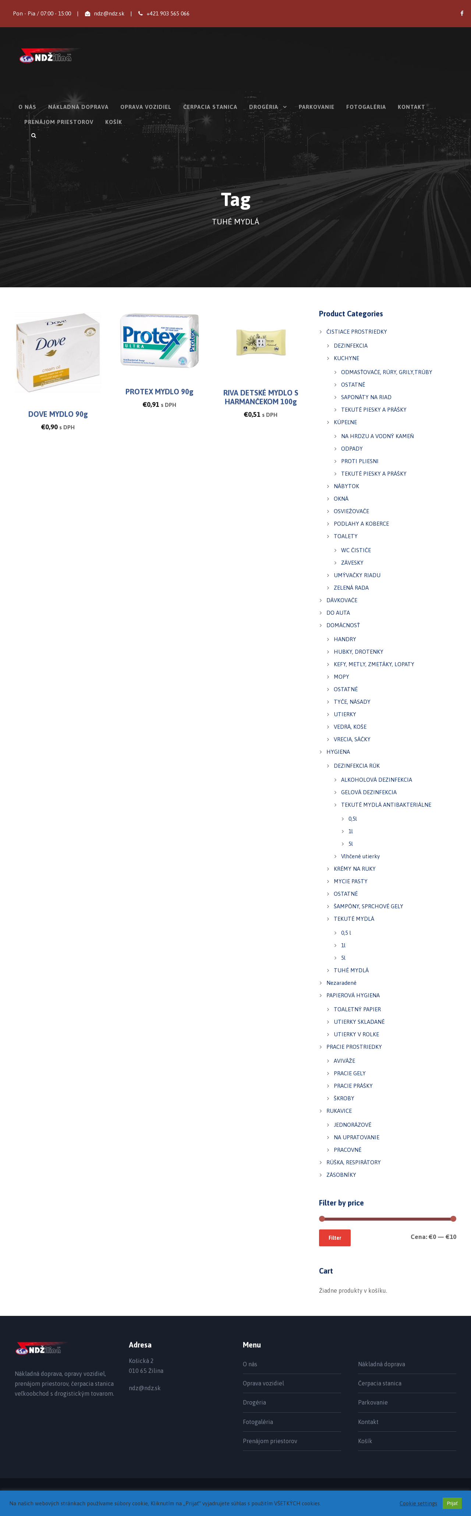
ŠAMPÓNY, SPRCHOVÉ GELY (368, 906)
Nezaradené (341, 983)
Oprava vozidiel (145, 107)
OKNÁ (341, 499)
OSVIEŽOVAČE (351, 511)
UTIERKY (345, 714)
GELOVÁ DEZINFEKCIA (369, 792)
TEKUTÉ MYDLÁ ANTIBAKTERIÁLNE (386, 805)
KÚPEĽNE (345, 422)
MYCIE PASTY (351, 881)
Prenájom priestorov (58, 122)
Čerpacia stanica (210, 107)
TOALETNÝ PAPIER (357, 1009)
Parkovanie (316, 107)
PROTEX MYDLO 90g (159, 391)
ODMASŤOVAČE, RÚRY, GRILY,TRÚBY (386, 372)
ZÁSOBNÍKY (341, 1175)
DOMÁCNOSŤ (343, 625)
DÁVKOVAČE (341, 600)
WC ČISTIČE (356, 550)
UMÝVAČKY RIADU (357, 575)
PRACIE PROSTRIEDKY (354, 1047)
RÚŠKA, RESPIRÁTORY (353, 1162)
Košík (113, 122)
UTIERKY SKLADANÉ (359, 1022)
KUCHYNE (346, 358)
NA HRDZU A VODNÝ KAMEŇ (377, 436)
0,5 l (346, 933)
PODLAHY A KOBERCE (361, 524)
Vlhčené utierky (360, 856)
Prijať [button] (452, 1503)
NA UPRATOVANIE (356, 1137)
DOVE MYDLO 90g (58, 414)
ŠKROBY (344, 1098)
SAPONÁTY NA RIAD (366, 397)
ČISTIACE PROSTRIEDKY (356, 332)
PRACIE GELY (350, 1073)
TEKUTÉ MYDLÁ (354, 919)
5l (350, 844)
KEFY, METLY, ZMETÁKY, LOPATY (374, 664)
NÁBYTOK (346, 486)
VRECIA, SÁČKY (352, 739)
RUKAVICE (339, 1111)
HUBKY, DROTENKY (358, 652)
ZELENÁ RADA (351, 588)
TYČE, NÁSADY (352, 702)
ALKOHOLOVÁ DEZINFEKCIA (376, 780)
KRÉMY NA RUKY (355, 869)
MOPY (341, 677)
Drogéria (263, 107)
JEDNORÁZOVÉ (352, 1125)
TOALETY (346, 536)
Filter (335, 1238)
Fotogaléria (366, 107)
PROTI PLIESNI (360, 461)
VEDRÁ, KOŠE (350, 727)
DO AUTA (338, 613)
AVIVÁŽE (344, 1061)
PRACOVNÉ (347, 1150)
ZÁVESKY (352, 563)
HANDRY (345, 639)
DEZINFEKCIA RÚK (357, 766)
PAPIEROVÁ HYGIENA (353, 995)
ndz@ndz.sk (109, 13)
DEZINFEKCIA (351, 345)
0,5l (352, 819)
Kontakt (411, 107)
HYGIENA (338, 752)
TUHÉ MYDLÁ (351, 970)
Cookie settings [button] (418, 1503)
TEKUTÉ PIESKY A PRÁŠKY (374, 409)
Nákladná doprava (78, 107)
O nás (27, 107)
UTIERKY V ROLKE (356, 1034)
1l (350, 831)
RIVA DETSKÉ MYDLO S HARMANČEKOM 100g (260, 397)
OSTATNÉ (353, 384)
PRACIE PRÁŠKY (353, 1086)
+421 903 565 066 (168, 13)
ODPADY (352, 448)
